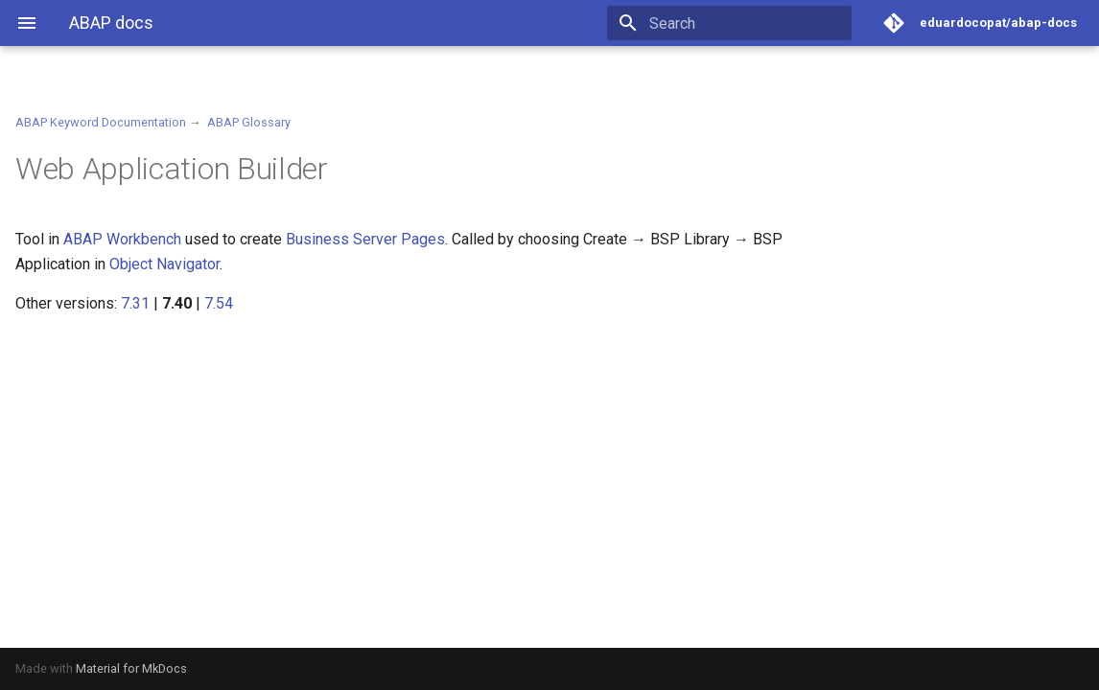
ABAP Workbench (122, 239)
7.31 (135, 303)
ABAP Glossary (249, 122)
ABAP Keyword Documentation (100, 122)
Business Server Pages (365, 239)
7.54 (218, 303)
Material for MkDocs (131, 668)
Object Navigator (164, 264)
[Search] (739, 23)
